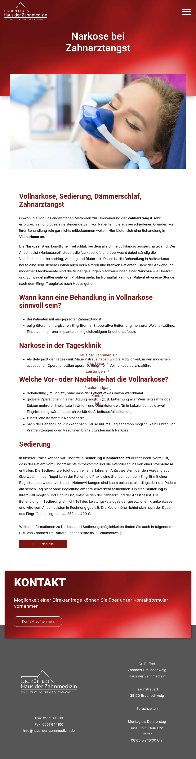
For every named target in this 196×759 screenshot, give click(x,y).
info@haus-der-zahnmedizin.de (49, 731)
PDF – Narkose (43, 544)
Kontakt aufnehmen (38, 621)
